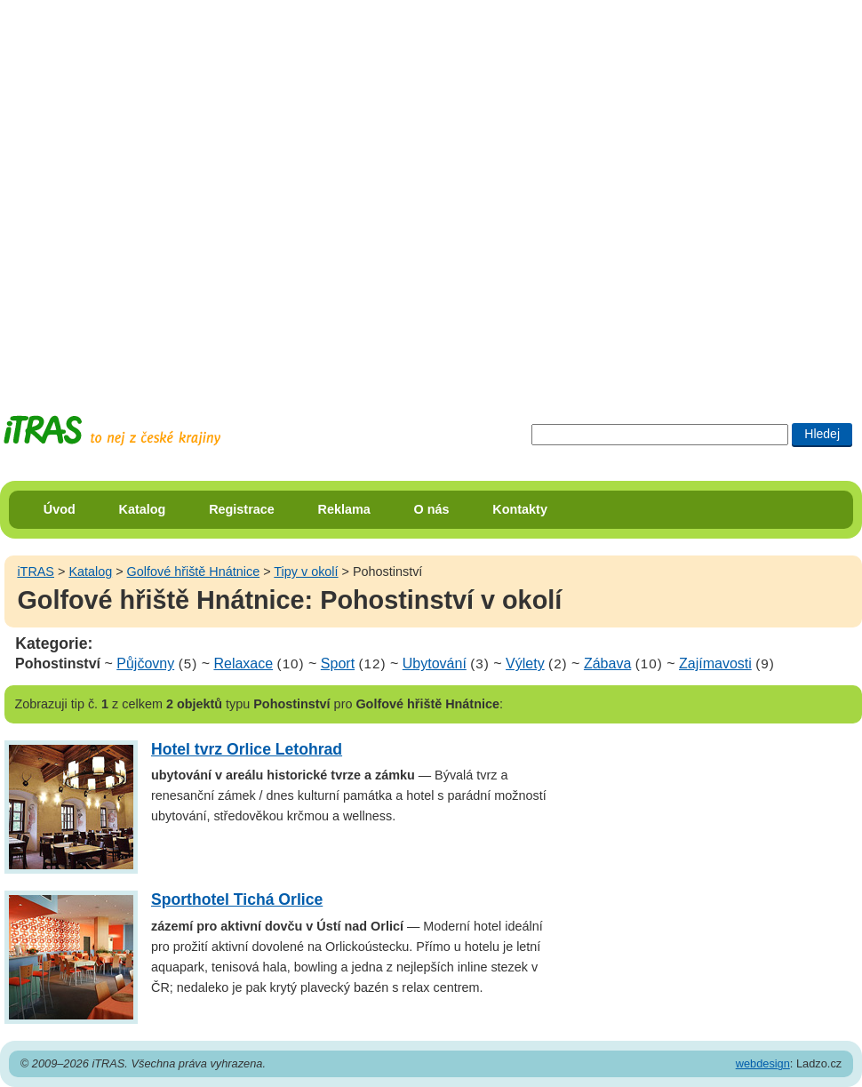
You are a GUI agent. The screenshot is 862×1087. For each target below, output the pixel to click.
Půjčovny (145, 663)
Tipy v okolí (306, 571)
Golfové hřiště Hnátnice (193, 571)
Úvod (60, 509)
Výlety (525, 663)
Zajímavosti (715, 663)
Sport (338, 663)
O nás (432, 509)
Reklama (344, 509)
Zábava (607, 663)
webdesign (763, 1063)
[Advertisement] (191, 191)
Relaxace (243, 663)
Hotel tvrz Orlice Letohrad (246, 749)
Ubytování (435, 663)
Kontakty (519, 509)
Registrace (242, 509)
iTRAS (35, 571)
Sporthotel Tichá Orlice (237, 899)
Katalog (142, 509)
